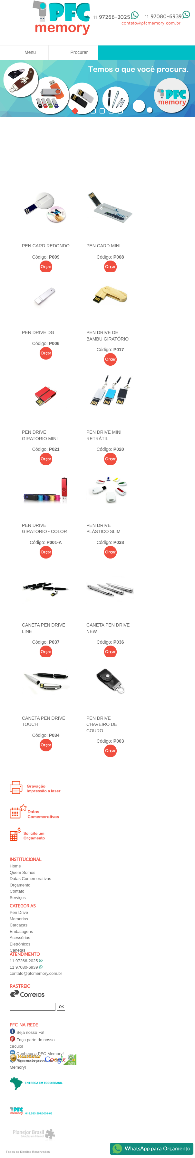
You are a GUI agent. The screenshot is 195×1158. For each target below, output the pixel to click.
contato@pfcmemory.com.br (36, 973)
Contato (17, 891)
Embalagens (21, 931)
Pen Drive (19, 912)
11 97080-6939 (26, 967)
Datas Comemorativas (30, 878)
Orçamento (20, 885)
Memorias (19, 918)
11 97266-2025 (26, 960)
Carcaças (18, 925)
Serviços (18, 897)
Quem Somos (22, 872)
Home (15, 866)
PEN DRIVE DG (38, 332)
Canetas (17, 950)
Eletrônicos (20, 944)
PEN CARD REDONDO (46, 245)
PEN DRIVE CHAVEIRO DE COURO (101, 724)
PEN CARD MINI (103, 245)
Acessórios (20, 937)
